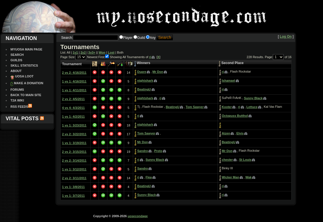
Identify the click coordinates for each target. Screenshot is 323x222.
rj (150, 57)
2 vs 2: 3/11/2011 (74, 178)
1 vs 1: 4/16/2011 (74, 81)
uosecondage (138, 216)
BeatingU (144, 89)
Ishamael (228, 80)
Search (17, 54)
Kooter (227, 107)
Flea (149, 177)
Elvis (240, 133)
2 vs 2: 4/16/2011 (74, 72)
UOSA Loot (24, 76)
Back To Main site (25, 95)
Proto (158, 151)
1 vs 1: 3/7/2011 (73, 195)
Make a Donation (28, 83)
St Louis (245, 159)
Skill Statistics (24, 65)
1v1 (75, 52)
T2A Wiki (17, 100)
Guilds (16, 60)
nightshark (145, 80)
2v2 (83, 52)
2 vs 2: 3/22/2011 (74, 134)
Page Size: (67, 57)
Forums (17, 89)
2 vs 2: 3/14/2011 (74, 160)
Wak (248, 177)
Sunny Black (253, 98)
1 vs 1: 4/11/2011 (74, 90)
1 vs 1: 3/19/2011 (74, 143)
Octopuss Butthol (235, 115)
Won (102, 52)
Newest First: (96, 57)
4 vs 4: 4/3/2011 (73, 107)
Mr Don (157, 71)
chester (227, 159)
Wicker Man (230, 177)
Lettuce (252, 107)
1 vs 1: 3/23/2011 (74, 125)
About (16, 71)
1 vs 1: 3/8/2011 (73, 187)
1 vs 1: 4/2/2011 (73, 116)
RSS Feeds (19, 106)
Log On (286, 37)
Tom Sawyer (195, 107)
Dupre (141, 71)
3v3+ (91, 52)
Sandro (142, 151)
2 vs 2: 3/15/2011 (74, 151)
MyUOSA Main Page (26, 49)
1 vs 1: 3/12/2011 (74, 169)
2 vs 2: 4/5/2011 (73, 99)
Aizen (226, 133)
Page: (269, 57)
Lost (111, 52)
